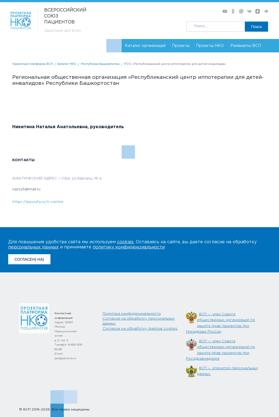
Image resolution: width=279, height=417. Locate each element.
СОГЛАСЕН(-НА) (29, 259)
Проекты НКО (210, 45)
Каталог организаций (145, 45)
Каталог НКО (66, 64)
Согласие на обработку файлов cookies (140, 328)
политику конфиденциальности (129, 247)
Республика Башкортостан (100, 64)
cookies (125, 242)
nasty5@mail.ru (26, 189)
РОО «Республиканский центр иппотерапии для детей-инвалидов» (175, 64)
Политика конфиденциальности (132, 313)
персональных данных (33, 247)
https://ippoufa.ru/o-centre (37, 201)
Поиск (256, 27)
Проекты (181, 45)
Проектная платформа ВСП (32, 64)
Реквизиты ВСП (245, 45)
